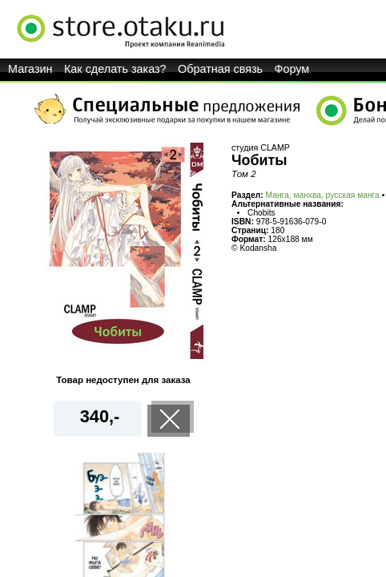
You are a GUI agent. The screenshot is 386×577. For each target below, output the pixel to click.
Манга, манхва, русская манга (323, 195)
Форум (292, 69)
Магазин (30, 69)
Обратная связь (220, 69)
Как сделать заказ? (115, 69)
